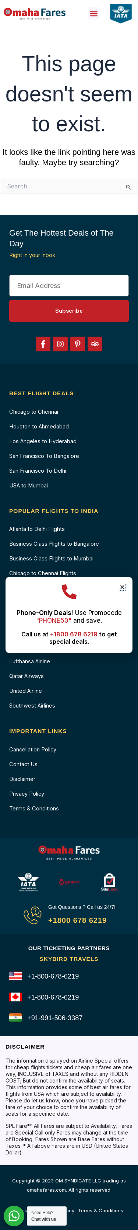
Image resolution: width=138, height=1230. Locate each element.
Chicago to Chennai (33, 412)
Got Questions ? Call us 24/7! (82, 907)
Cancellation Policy (32, 749)
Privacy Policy (26, 794)
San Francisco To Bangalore (44, 456)
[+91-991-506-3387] (15, 1017)
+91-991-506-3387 (54, 1018)
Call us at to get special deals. (69, 638)
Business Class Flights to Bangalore (54, 544)
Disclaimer (22, 779)
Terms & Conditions (34, 808)
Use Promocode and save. (69, 616)
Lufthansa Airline (29, 661)
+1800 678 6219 (77, 920)
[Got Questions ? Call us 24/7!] (32, 915)
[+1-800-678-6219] (15, 976)
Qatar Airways (26, 676)
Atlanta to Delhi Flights (37, 529)
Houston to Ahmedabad (39, 426)
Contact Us (23, 764)
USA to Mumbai (28, 485)
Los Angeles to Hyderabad (43, 441)
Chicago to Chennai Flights (42, 573)
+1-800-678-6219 (53, 976)
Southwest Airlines (32, 705)
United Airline (25, 691)
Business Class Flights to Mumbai (51, 558)
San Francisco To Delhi (37, 471)
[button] (94, 13)
